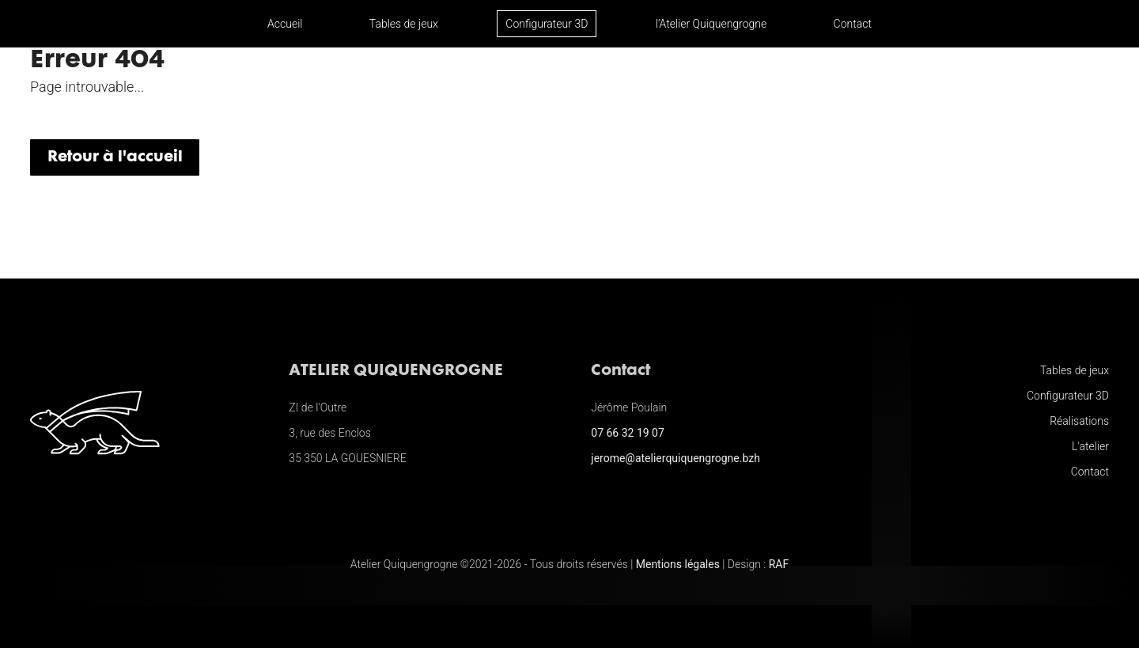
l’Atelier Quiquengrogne (711, 23)
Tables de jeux (403, 23)
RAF (779, 564)
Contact (853, 23)
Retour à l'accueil (115, 157)
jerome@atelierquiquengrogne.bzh (675, 458)
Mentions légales (678, 564)
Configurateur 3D (546, 23)
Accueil (284, 23)
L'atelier (1090, 446)
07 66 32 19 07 (627, 432)
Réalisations (1079, 421)
